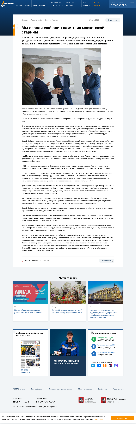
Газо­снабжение (36, 389)
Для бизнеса (102, 389)
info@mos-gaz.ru (105, 355)
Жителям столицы (85, 389)
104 (26, 401)
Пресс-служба (118, 389)
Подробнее (98, 419)
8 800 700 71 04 (119, 5)
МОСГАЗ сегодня (19, 389)
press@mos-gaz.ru (106, 347)
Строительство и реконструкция (60, 389)
